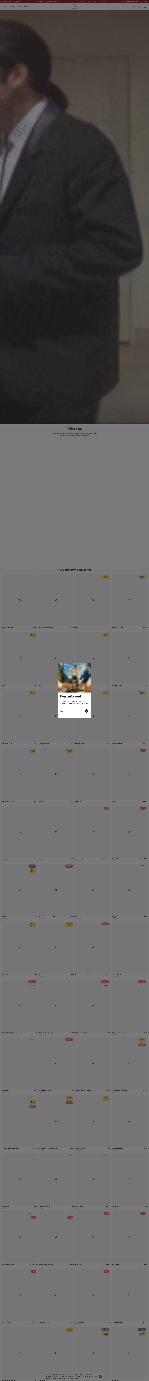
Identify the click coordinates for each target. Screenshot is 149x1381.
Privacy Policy (74, 1378)
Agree (100, 1376)
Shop (4, 6)
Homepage (74, 6)
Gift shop (26, 6)
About (19, 6)
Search (135, 6)
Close (145, 1)
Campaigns (11, 6)
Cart (145, 6)
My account (140, 6)
